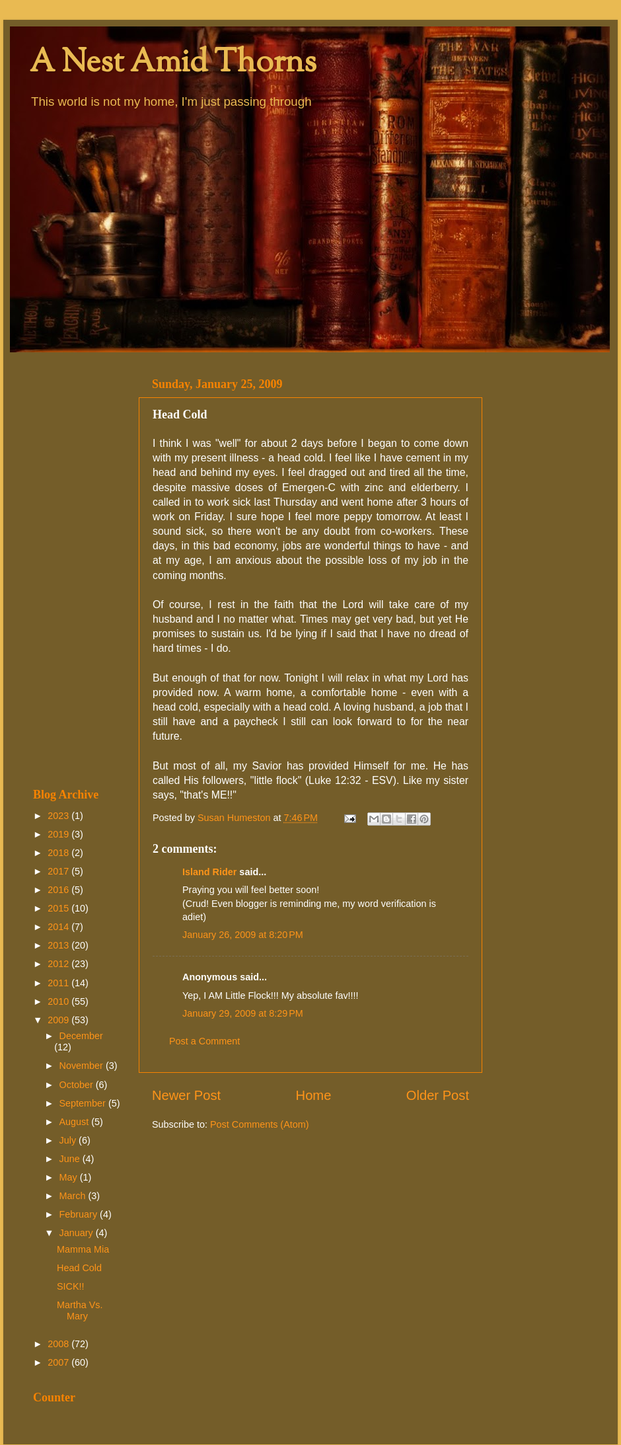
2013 (59, 945)
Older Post (437, 1095)
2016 (59, 889)
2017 (59, 871)
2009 (59, 1020)
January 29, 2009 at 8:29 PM (242, 1013)
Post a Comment (204, 1041)
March (74, 1196)
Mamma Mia (83, 1249)
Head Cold (79, 1268)
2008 (59, 1344)
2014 (59, 926)
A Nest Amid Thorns (173, 64)
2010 (59, 1001)
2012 (59, 963)
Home (314, 1095)
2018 (59, 852)
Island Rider (209, 872)
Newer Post (186, 1095)
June (71, 1158)
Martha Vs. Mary (80, 1310)
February (79, 1214)
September (83, 1103)
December (81, 1036)
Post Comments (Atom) (259, 1124)
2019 (59, 834)
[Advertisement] (77, 569)
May (69, 1177)
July (69, 1140)
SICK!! (71, 1286)
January (77, 1233)
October (77, 1084)
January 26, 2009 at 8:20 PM (242, 934)
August (75, 1121)
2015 (59, 908)
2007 (59, 1362)
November (82, 1065)
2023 (59, 815)
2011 (59, 983)
